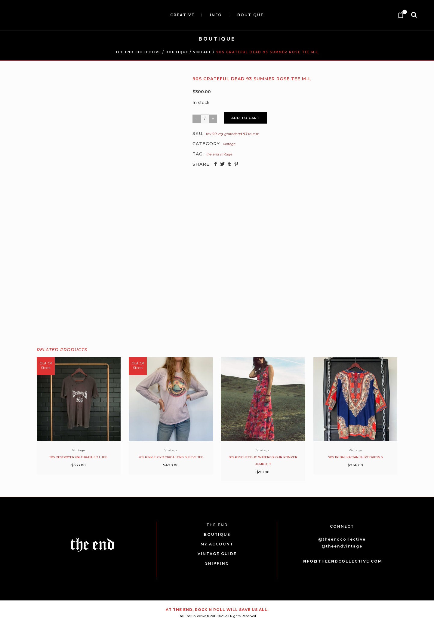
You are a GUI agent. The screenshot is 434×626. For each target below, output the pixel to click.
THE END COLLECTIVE (138, 52)
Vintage (202, 52)
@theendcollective (342, 539)
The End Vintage (219, 154)
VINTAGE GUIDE (217, 553)
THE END (217, 525)
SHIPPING (217, 563)
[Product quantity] (205, 119)
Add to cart (245, 118)
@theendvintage (342, 546)
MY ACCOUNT (217, 544)
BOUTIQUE (177, 52)
